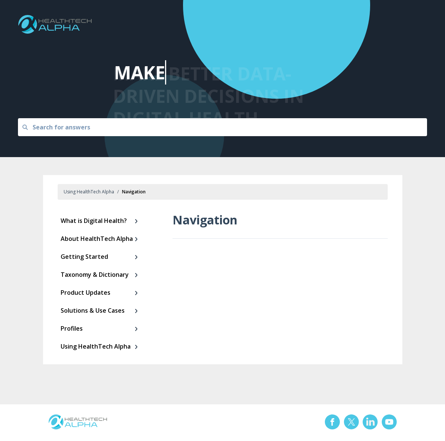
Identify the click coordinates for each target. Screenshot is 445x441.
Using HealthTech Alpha (89, 192)
